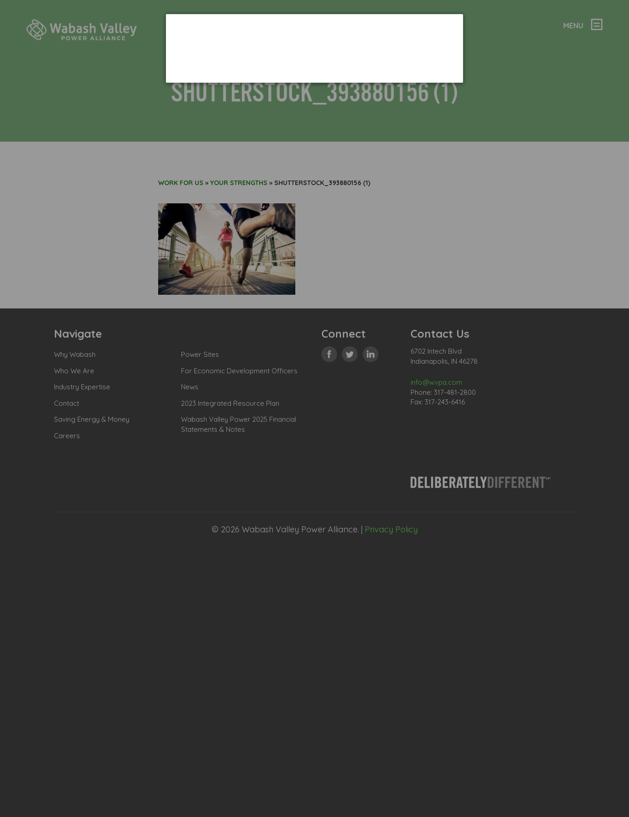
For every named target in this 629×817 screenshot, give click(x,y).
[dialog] (314, 48)
